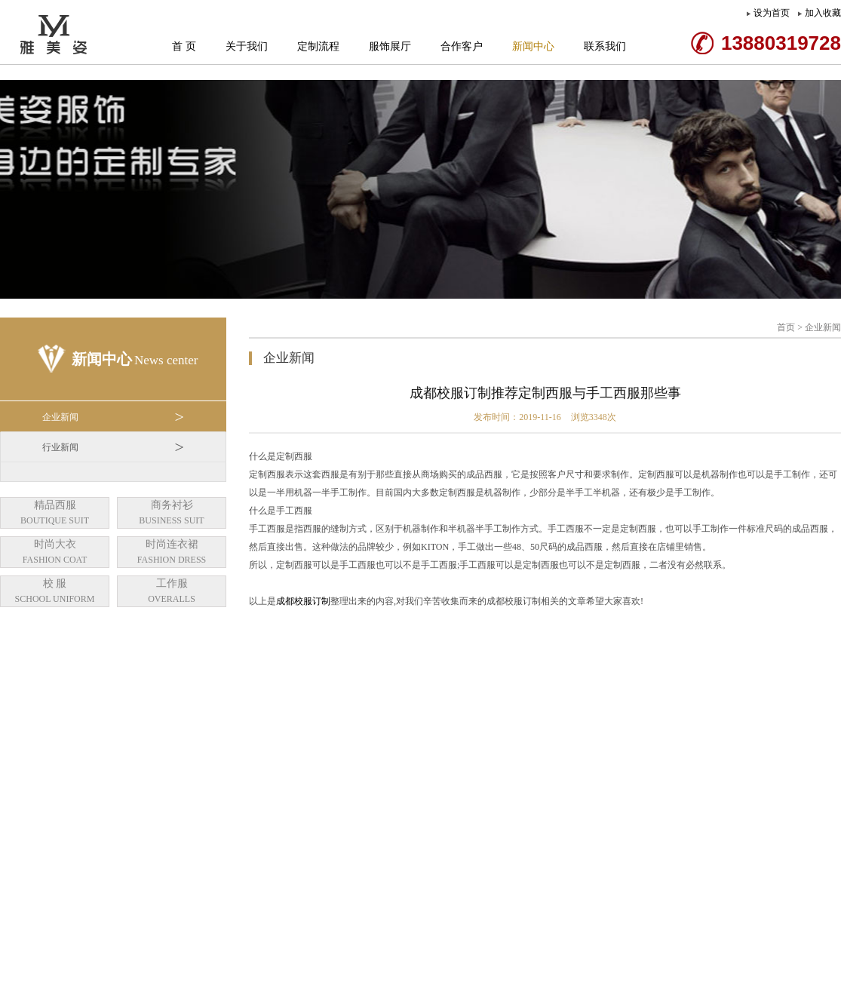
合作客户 (461, 46)
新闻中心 (533, 46)
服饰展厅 (390, 46)
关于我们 (247, 46)
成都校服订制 (303, 601)
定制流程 (318, 46)
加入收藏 (823, 13)
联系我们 (605, 46)
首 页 (184, 46)
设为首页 (772, 13)
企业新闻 (113, 417)
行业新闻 (113, 447)
